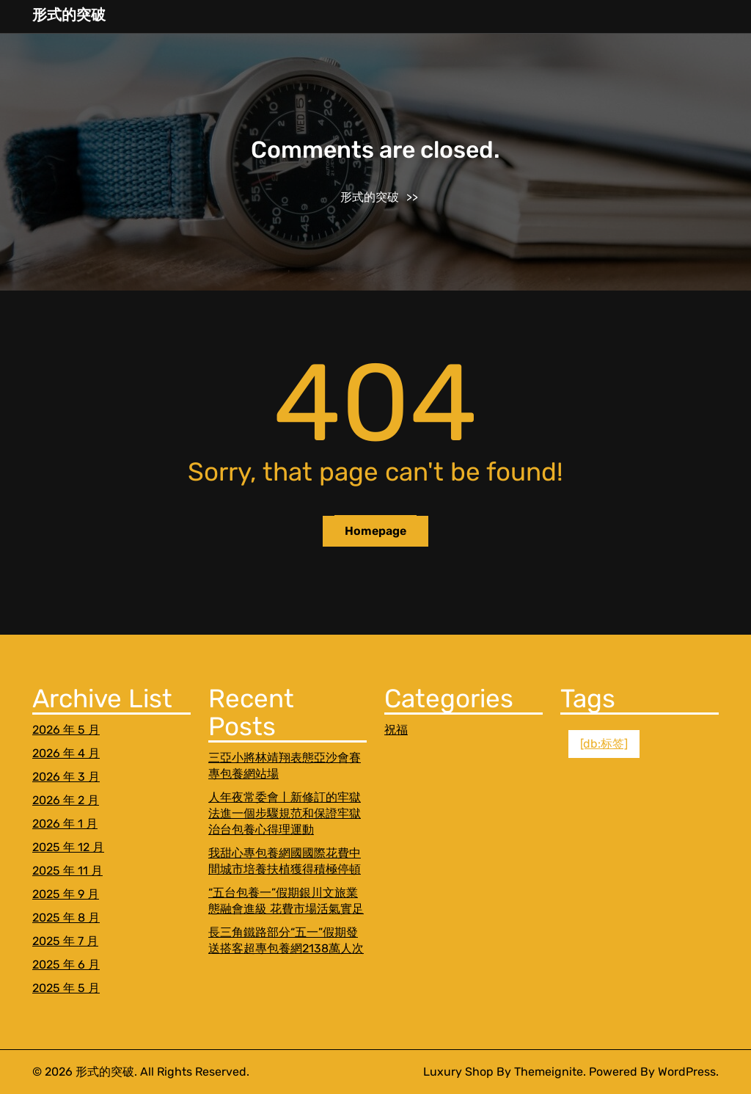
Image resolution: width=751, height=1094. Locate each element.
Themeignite (548, 1072)
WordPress (687, 1072)
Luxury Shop (458, 1072)
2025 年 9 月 (65, 894)
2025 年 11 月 (67, 871)
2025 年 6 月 (66, 964)
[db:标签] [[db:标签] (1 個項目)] (604, 744)
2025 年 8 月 (66, 918)
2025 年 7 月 (65, 941)
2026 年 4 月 (66, 753)
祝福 (396, 730)
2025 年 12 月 (68, 847)
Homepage (375, 531)
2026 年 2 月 (65, 800)
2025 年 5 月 (66, 988)
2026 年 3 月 (66, 777)
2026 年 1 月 (65, 824)
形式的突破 (69, 14)
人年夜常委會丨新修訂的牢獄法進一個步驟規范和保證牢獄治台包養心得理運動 (284, 813)
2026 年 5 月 (66, 730)
